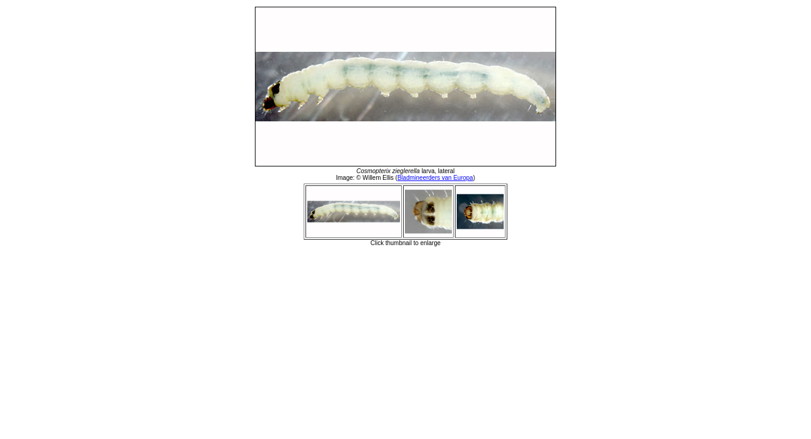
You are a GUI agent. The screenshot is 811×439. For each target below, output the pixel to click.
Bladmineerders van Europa (435, 177)
